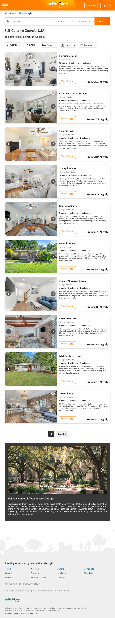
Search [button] (102, 21)
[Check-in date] (60, 21)
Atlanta (8, 577)
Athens (61, 569)
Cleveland (88, 573)
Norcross (35, 569)
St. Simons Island (38, 577)
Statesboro (10, 569)
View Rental (67, 81)
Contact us (33, 613)
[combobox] (27, 21)
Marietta (61, 577)
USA (19, 13)
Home (9, 13)
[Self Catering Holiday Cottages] (57, 5)
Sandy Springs (64, 573)
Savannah (9, 573)
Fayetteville (36, 573)
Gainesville (89, 569)
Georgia (28, 13)
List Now (91, 5)
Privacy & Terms (11, 613)
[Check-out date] (84, 21)
